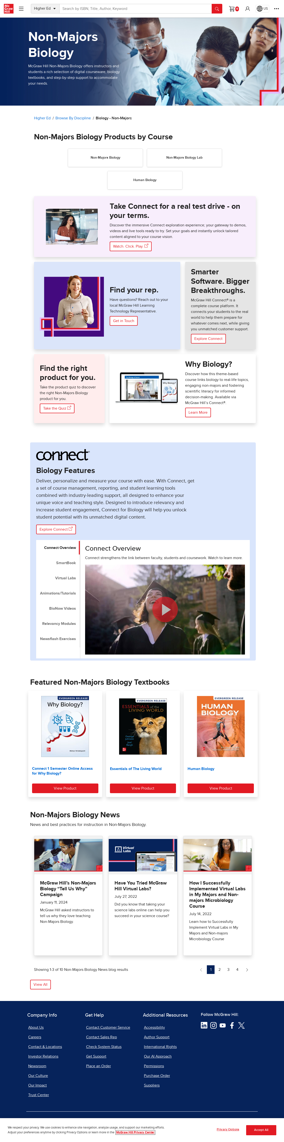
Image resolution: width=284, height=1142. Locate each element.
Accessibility (154, 1027)
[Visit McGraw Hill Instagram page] (213, 1025)
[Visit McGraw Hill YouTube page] (222, 1025)
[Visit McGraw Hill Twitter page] (241, 1025)
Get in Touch (123, 321)
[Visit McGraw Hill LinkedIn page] (204, 1025)
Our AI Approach (158, 1056)
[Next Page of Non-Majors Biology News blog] (247, 969)
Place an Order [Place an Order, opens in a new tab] (98, 1066)
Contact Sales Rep (101, 1037)
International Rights (160, 1047)
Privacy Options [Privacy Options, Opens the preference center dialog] (228, 1129)
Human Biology (144, 180)
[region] (142, 1130)
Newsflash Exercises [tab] (58, 639)
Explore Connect (208, 339)
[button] (247, 8)
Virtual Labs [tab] (65, 578)
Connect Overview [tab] (60, 548)
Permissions (154, 1066)
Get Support (96, 1056)
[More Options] (276, 8)
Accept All (261, 1130)
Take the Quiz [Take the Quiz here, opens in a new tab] (57, 408)
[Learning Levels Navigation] (21, 9)
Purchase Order (157, 1076)
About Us (36, 1027)
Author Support (156, 1037)
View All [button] (40, 985)
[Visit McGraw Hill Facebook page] (232, 1025)
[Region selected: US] (262, 9)
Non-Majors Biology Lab (184, 157)
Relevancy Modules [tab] (59, 624)
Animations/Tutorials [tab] (58, 593)
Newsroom (37, 1066)
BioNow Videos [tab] (62, 608)
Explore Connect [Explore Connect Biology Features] (56, 529)
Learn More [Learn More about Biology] (198, 412)
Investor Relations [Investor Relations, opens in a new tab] (43, 1056)
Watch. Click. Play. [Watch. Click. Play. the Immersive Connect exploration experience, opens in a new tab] (130, 246)
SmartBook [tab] (66, 563)
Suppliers (152, 1085)
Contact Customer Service (108, 1027)
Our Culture (38, 1076)
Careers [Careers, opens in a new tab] (34, 1037)
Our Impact (37, 1085)
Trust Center (38, 1095)
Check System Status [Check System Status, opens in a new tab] (104, 1047)
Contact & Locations (45, 1047)
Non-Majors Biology (105, 157)
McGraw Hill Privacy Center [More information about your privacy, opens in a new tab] (135, 1132)
